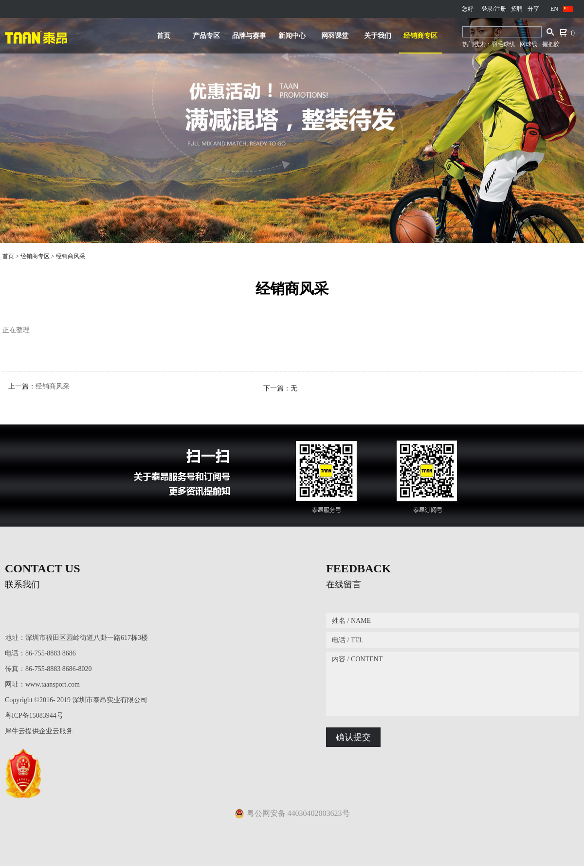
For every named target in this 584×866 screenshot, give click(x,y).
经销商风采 (70, 256)
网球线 (528, 44)
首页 (163, 35)
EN (554, 8)
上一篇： (39, 386)
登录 (487, 8)
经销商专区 (35, 256)
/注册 (499, 8)
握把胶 (551, 44)
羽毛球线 (503, 44)
